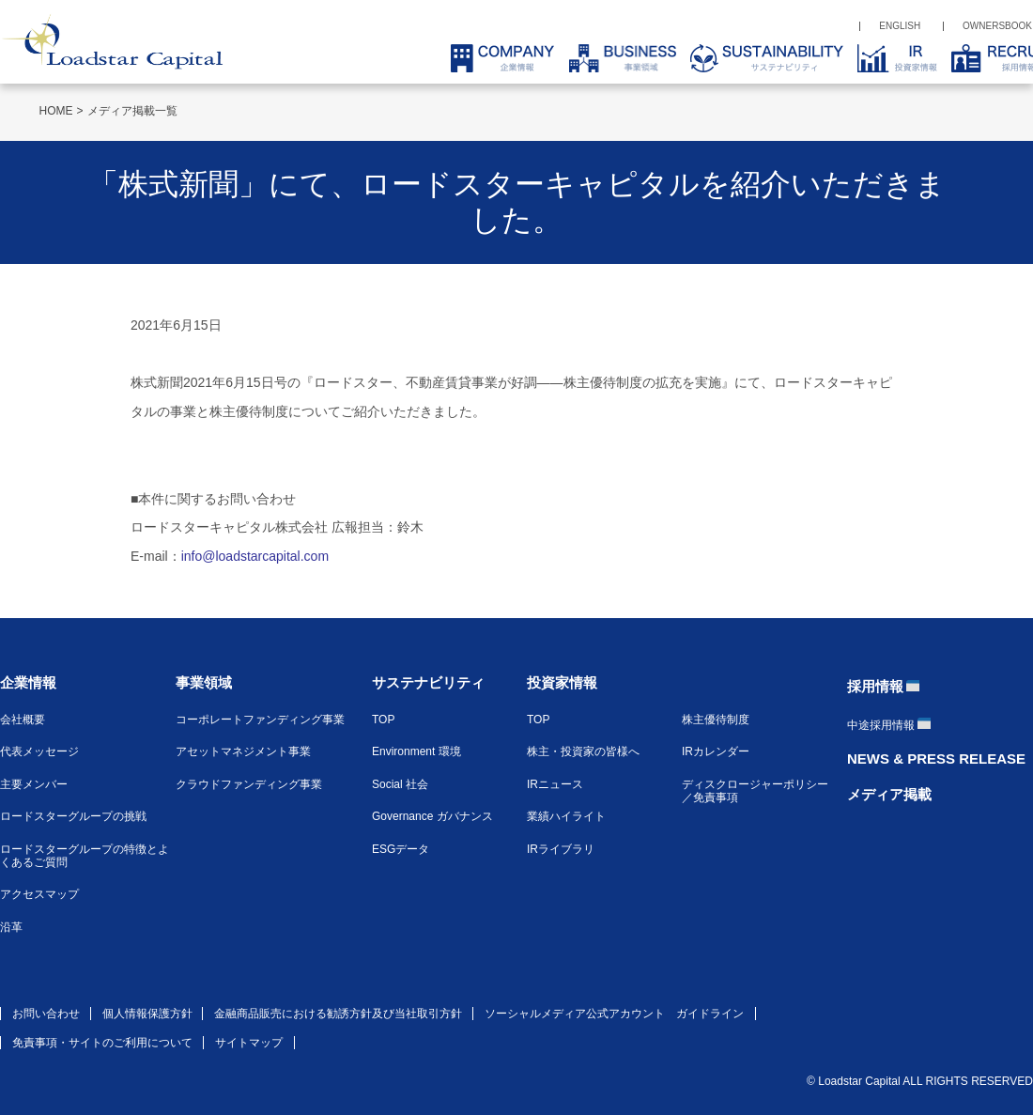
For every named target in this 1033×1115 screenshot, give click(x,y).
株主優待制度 (715, 719)
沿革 (11, 927)
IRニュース (555, 784)
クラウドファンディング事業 (249, 784)
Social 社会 (400, 784)
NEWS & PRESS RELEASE (936, 759)
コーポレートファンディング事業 (260, 719)
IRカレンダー (715, 751)
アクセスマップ (39, 894)
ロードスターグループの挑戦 (73, 816)
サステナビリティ (428, 682)
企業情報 (28, 682)
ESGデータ (400, 849)
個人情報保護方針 (147, 1013)
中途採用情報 (881, 725)
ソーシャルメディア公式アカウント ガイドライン (614, 1013)
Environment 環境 (416, 751)
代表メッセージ (39, 751)
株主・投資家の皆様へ (583, 751)
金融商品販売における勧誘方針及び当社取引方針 (338, 1013)
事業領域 (204, 682)
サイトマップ (249, 1042)
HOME (56, 110)
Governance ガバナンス (432, 816)
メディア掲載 (889, 794)
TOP (383, 719)
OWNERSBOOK (997, 26)
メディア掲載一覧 (132, 110)
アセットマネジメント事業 (243, 751)
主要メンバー (34, 784)
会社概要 (22, 719)
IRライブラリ (560, 849)
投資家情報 (562, 682)
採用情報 (875, 686)
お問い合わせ (46, 1013)
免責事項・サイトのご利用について (102, 1042)
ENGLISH (899, 26)
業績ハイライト (566, 816)
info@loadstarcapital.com (255, 556)
